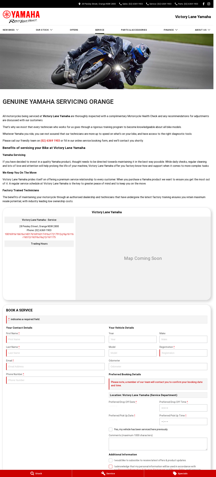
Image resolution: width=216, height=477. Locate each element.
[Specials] (180, 473)
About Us (203, 29)
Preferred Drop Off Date (133, 405)
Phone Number (55, 378)
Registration (183, 351)
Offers (74, 29)
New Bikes (11, 29)
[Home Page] (21, 16)
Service (99, 29)
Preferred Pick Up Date (133, 419)
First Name (55, 337)
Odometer (158, 364)
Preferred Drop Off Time (183, 405)
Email (55, 364)
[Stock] (36, 473)
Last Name (55, 351)
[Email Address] (39, 236)
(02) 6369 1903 (50, 140)
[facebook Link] (203, 4)
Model (133, 351)
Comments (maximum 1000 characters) (158, 442)
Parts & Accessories (134, 29)
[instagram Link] (209, 4)
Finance (171, 29)
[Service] (108, 473)
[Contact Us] (97, 4)
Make (183, 337)
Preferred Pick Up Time (183, 419)
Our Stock (44, 29)
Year (133, 337)
